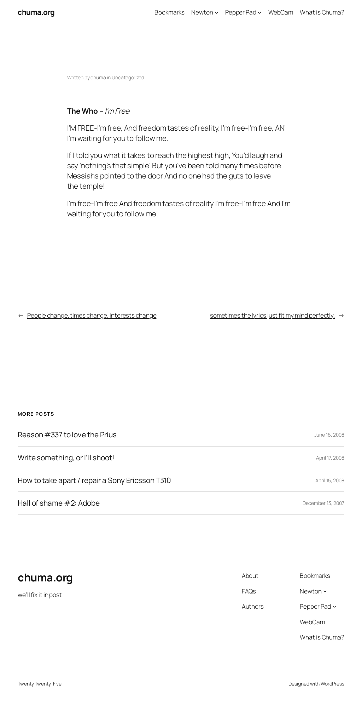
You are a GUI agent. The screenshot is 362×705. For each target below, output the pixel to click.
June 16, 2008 (329, 434)
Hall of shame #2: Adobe (59, 503)
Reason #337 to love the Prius (67, 435)
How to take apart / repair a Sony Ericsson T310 (94, 480)
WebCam (280, 12)
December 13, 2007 (323, 503)
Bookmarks (169, 12)
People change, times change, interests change (92, 315)
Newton (202, 12)
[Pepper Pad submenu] (259, 12)
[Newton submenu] (216, 12)
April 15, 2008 (329, 480)
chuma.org (36, 12)
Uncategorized (128, 77)
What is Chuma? (322, 12)
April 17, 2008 (330, 457)
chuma (98, 77)
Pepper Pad (240, 12)
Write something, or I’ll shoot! (66, 458)
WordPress (332, 683)
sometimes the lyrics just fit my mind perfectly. (272, 315)
